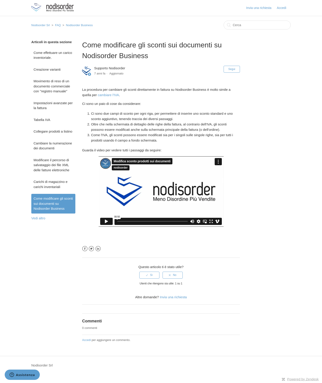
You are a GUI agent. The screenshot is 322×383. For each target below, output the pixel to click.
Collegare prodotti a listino (53, 131)
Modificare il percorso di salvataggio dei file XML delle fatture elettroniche (51, 165)
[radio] (149, 275)
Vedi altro (38, 218)
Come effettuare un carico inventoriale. (53, 55)
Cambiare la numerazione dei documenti (53, 145)
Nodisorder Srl (40, 25)
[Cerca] (257, 25)
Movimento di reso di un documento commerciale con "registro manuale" (52, 86)
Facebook (85, 249)
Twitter (91, 249)
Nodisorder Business (79, 25)
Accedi (86, 340)
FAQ (58, 25)
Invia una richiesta (258, 8)
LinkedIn (98, 249)
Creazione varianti (47, 69)
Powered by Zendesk (303, 379)
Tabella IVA (42, 120)
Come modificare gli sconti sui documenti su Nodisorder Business (53, 203)
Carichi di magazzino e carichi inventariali (51, 184)
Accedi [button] (281, 8)
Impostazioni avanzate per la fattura (53, 105)
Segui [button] (231, 69)
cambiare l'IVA (108, 95)
